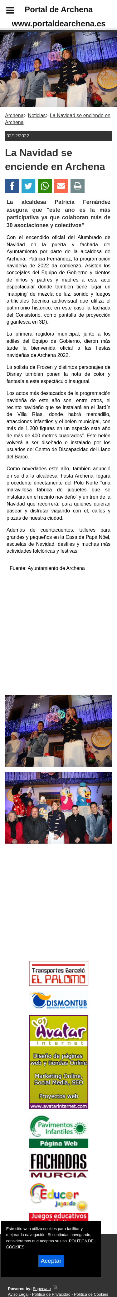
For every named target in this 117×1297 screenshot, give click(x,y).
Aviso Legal (18, 1294)
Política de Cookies (91, 1294)
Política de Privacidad (51, 1294)
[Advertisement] (49, 913)
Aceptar (51, 1260)
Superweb (42, 1288)
